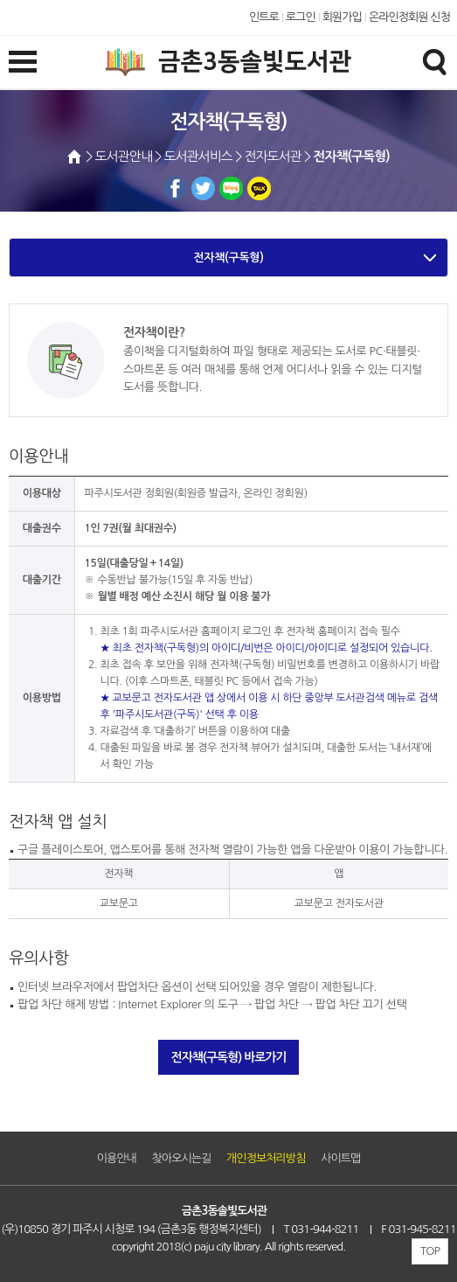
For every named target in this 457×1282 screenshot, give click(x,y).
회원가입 (342, 17)
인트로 (264, 17)
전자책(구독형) (228, 257)
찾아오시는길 (181, 1158)
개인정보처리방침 (265, 1158)
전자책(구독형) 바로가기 (229, 1057)
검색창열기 (434, 61)
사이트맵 (340, 1158)
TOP (430, 1251)
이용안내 (116, 1158)
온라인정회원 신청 (409, 17)
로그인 (300, 17)
